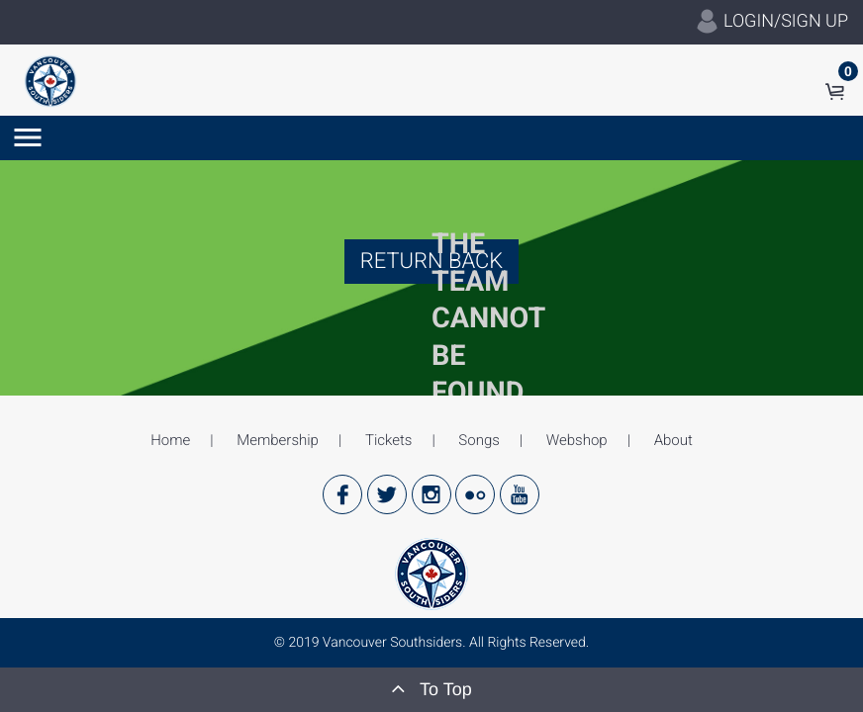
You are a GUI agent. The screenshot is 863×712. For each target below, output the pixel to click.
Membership (278, 440)
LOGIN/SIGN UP (772, 22)
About (673, 440)
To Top (431, 688)
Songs (478, 440)
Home (170, 440)
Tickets (388, 440)
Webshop (577, 440)
